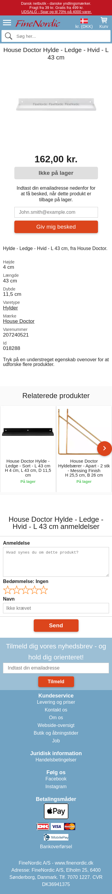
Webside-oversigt (56, 725)
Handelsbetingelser (56, 759)
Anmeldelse (16, 543)
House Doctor (19, 321)
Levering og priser (56, 702)
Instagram (56, 786)
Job (56, 740)
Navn (9, 598)
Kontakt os (56, 709)
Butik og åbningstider (56, 733)
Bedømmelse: (25, 581)
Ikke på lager (56, 173)
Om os (56, 717)
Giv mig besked (56, 227)
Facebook (55, 778)
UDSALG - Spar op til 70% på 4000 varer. (56, 12)
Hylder (10, 308)
